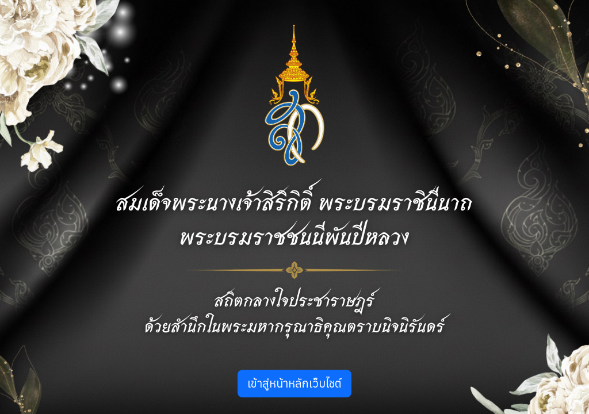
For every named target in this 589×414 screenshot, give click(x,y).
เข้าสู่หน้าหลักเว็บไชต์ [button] (294, 383)
